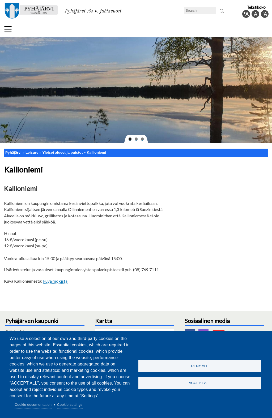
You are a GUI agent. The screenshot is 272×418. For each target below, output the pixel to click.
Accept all (199, 383)
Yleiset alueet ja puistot (62, 152)
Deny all (199, 366)
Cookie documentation (33, 405)
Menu (8, 29)
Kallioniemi (96, 152)
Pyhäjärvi (13, 152)
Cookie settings (70, 405)
